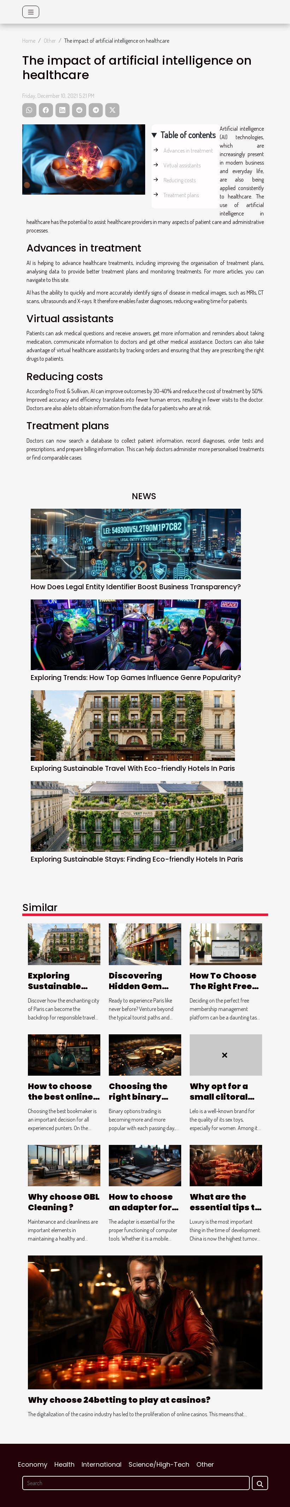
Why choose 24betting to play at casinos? (119, 1400)
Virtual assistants (182, 165)
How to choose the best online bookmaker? (60, 1097)
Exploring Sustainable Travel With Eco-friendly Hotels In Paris (133, 768)
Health (64, 1464)
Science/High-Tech (159, 1464)
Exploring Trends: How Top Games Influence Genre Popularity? (136, 677)
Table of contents (187, 134)
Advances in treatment (188, 150)
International (102, 1464)
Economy (32, 1464)
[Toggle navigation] (31, 12)
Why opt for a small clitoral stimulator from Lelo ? (225, 1102)
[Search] (136, 1483)
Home (28, 40)
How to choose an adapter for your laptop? (141, 1207)
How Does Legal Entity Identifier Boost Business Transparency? (136, 587)
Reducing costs (180, 180)
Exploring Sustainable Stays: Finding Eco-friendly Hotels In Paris (137, 859)
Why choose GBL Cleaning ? (64, 1202)
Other (50, 40)
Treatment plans (181, 195)
